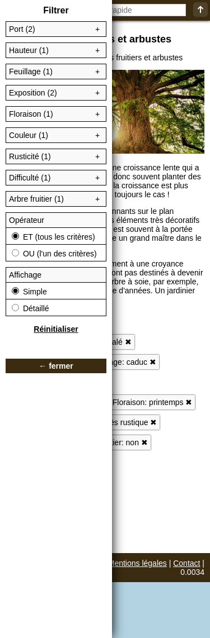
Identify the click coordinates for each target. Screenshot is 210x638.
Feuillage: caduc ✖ (123, 362)
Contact (186, 563)
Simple (29, 291)
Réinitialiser (56, 329)
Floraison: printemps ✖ (153, 402)
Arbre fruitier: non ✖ (113, 442)
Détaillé (30, 308)
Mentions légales (137, 563)
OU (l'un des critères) (54, 253)
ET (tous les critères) (53, 236)
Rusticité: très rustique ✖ (114, 422)
